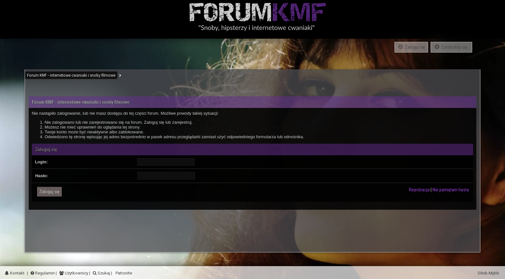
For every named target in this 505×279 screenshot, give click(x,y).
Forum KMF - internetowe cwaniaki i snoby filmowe (71, 75)
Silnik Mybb (489, 273)
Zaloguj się (411, 47)
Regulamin (43, 273)
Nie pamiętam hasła (451, 189)
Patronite (123, 273)
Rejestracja (419, 189)
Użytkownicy (76, 273)
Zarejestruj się (451, 47)
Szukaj (103, 273)
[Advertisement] (252, 227)
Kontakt (14, 273)
